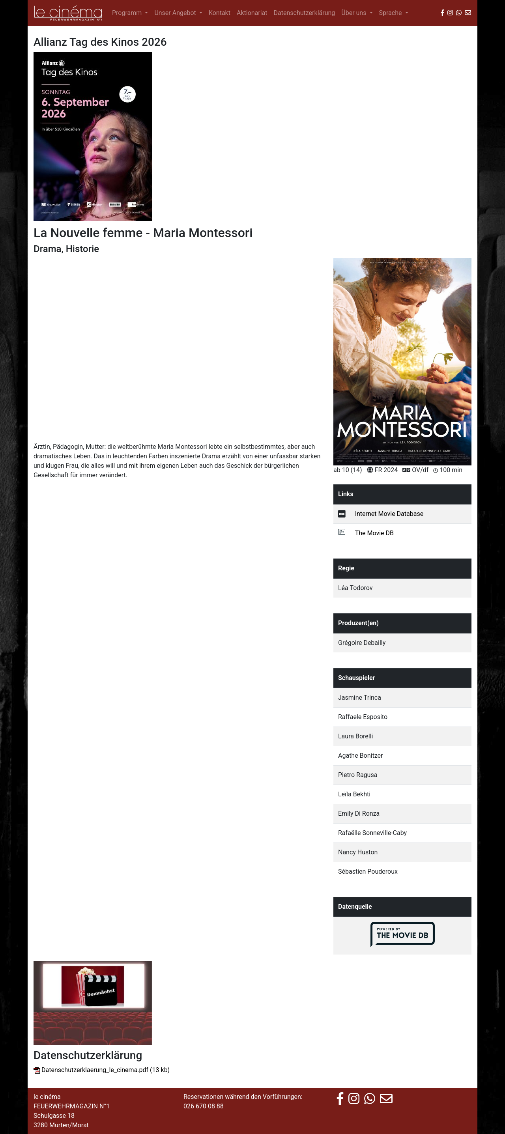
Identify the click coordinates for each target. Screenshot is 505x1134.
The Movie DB (374, 533)
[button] (55, 328)
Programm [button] (127, 13)
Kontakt (219, 13)
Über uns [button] (354, 13)
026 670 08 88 (203, 1106)
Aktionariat (252, 13)
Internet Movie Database (389, 513)
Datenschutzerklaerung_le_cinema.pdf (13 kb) (105, 1070)
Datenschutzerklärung (304, 13)
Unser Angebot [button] (175, 13)
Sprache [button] (391, 13)
